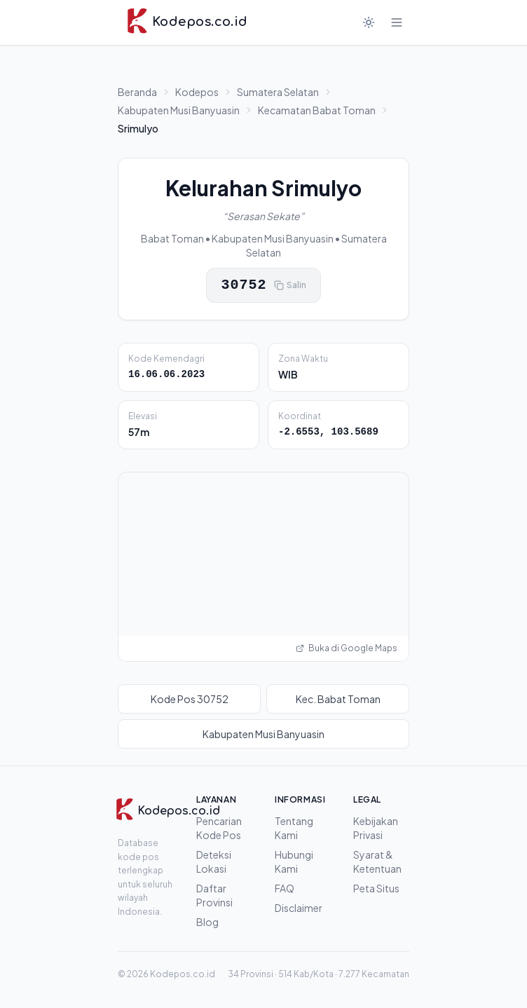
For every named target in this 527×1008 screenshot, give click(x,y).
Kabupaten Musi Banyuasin (179, 110)
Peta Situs (376, 888)
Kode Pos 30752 (189, 699)
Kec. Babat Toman (338, 699)
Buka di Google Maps (346, 648)
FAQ (284, 888)
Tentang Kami (294, 828)
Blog (207, 921)
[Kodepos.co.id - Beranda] (187, 22)
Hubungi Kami (294, 861)
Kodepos (197, 92)
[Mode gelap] (368, 22)
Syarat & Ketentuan (377, 861)
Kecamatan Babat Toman (317, 110)
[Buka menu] (396, 22)
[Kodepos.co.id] (150, 811)
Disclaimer (298, 907)
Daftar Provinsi (214, 895)
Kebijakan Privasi (375, 828)
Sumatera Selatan (278, 92)
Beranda (137, 92)
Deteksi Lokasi (213, 861)
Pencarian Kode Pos (219, 828)
